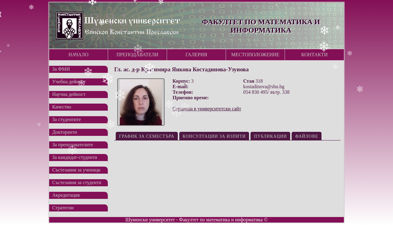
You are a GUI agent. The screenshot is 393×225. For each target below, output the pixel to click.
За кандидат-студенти (74, 157)
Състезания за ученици (76, 169)
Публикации (270, 136)
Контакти (314, 54)
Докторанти (64, 132)
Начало (78, 54)
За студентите (66, 119)
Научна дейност (68, 94)
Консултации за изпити (214, 136)
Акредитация (66, 195)
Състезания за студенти (76, 182)
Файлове (306, 136)
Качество (61, 106)
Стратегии (63, 207)
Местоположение (255, 54)
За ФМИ (61, 69)
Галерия (196, 54)
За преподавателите (72, 144)
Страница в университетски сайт (207, 108)
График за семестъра (146, 136)
